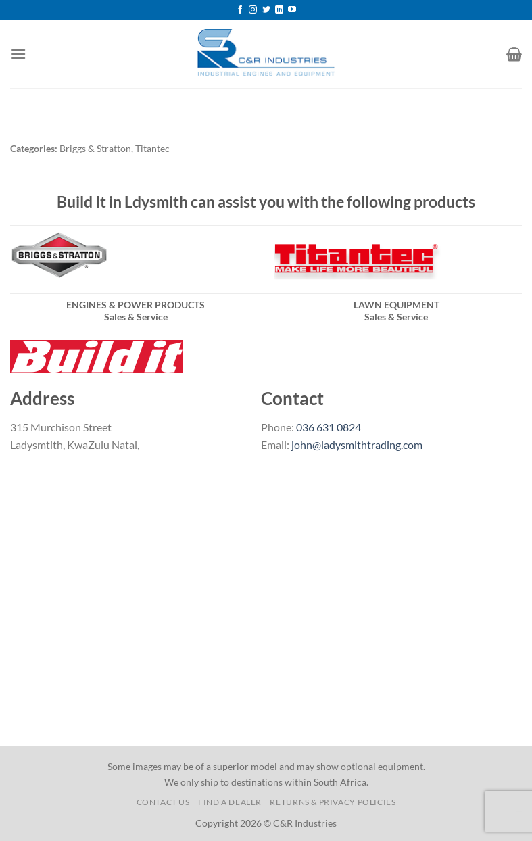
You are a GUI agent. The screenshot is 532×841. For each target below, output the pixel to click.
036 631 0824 (328, 426)
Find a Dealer (230, 802)
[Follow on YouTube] (292, 10)
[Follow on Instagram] (253, 10)
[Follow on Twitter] (266, 10)
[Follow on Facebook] (240, 10)
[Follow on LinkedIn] (279, 10)
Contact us (163, 802)
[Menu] (18, 53)
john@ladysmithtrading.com (356, 444)
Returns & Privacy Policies (332, 802)
